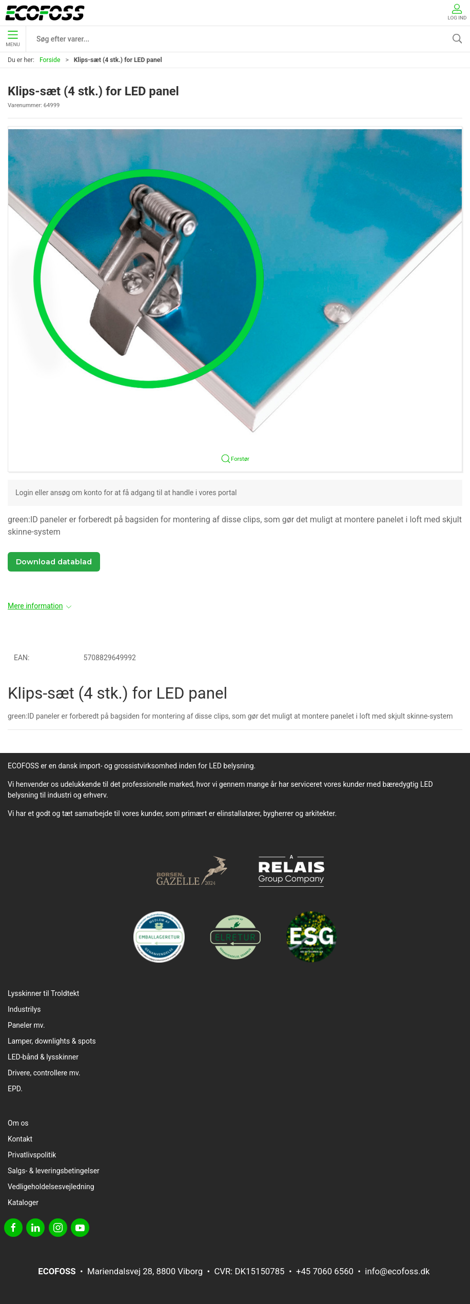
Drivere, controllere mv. (44, 1073)
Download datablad (54, 561)
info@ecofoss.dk (397, 1271)
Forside (50, 60)
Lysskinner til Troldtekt (43, 993)
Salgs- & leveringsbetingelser (54, 1171)
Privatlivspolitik (32, 1155)
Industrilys (24, 1009)
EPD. (15, 1089)
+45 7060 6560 (325, 1271)
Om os (18, 1123)
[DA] (45, 13)
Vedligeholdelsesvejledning (51, 1187)
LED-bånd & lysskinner (43, 1057)
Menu (12, 39)
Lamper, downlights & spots (52, 1041)
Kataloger (23, 1202)
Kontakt (20, 1139)
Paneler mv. (26, 1025)
